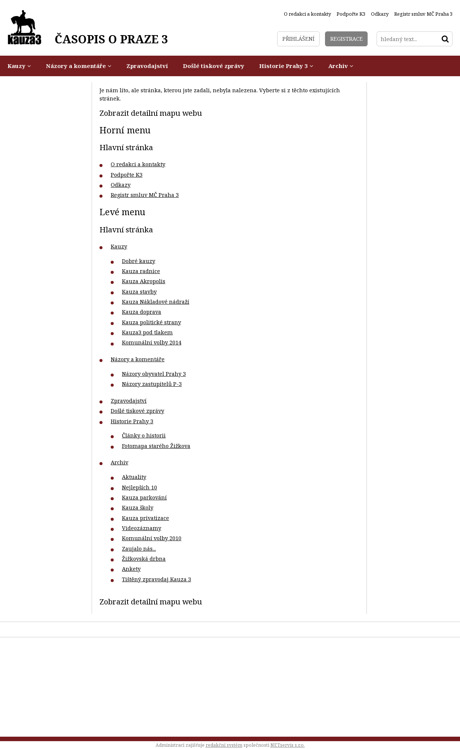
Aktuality (134, 476)
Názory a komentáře (138, 359)
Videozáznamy (141, 528)
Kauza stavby (139, 291)
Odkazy (121, 184)
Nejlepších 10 (139, 487)
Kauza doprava (141, 311)
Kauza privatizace (145, 517)
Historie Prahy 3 (132, 421)
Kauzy (119, 246)
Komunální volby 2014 (151, 342)
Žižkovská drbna (144, 558)
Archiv (119, 462)
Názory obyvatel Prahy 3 (154, 373)
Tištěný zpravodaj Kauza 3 (156, 579)
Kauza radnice (141, 271)
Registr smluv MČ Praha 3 (145, 194)
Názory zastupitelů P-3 (152, 383)
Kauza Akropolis (143, 281)
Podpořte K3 (126, 174)
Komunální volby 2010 (151, 538)
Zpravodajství (129, 400)
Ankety (131, 568)
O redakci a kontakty (138, 164)
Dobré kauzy (138, 260)
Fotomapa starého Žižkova (156, 445)
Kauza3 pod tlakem (147, 332)
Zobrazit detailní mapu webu (150, 113)
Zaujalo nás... (139, 548)
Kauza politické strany (151, 322)
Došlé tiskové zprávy (137, 410)
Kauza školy (137, 507)
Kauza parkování (144, 497)
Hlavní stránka (126, 147)
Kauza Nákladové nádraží (155, 301)
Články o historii (144, 435)
